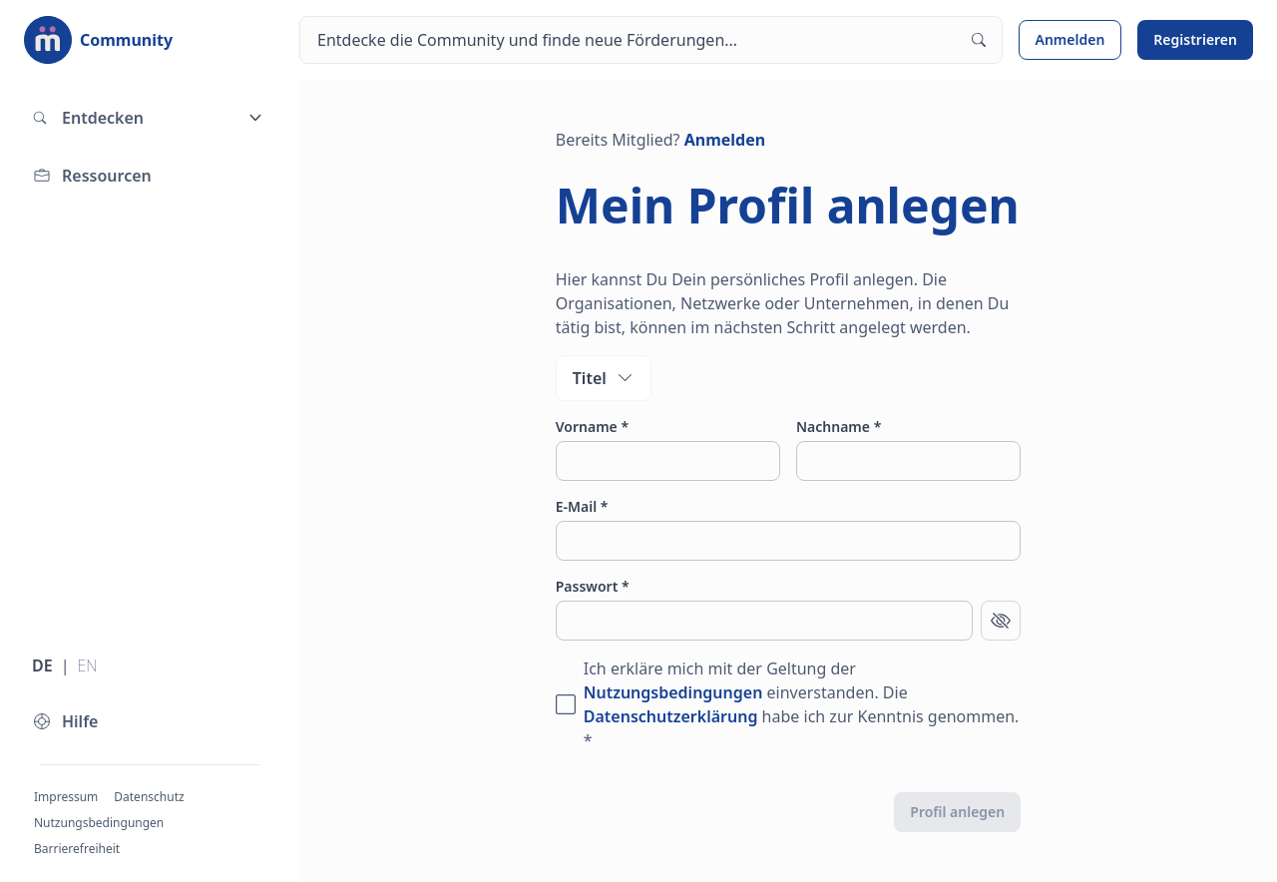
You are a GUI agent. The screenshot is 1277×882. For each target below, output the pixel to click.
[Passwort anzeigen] (1001, 621)
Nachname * (838, 426)
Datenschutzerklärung (671, 716)
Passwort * (593, 586)
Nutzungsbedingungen (99, 822)
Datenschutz (149, 796)
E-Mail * (582, 506)
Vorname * (592, 426)
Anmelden (1070, 39)
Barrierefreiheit (77, 848)
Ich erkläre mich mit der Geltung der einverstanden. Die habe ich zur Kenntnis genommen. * (802, 704)
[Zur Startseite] (98, 40)
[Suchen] (651, 40)
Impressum (66, 796)
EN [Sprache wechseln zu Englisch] (87, 665)
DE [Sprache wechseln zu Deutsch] (42, 665)
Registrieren (1195, 39)
